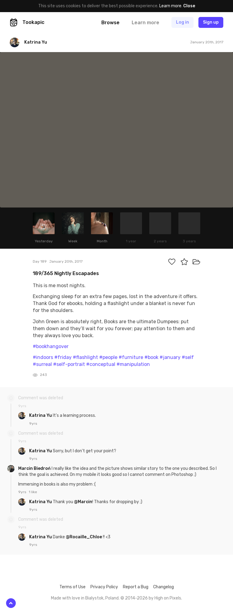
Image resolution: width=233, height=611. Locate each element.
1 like (33, 492)
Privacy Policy (104, 586)
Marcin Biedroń (35, 468)
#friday (63, 357)
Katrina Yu (41, 415)
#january (170, 357)
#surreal (42, 364)
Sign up (211, 22)
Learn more (170, 5)
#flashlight (85, 357)
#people (108, 357)
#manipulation (133, 364)
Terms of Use (72, 586)
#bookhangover (51, 346)
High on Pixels (167, 598)
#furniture (131, 357)
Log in (182, 22)
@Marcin (83, 501)
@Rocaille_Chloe (84, 537)
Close (189, 5)
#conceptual (100, 364)
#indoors (43, 357)
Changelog (163, 586)
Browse (110, 22)
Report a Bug (135, 586)
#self (188, 357)
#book (151, 357)
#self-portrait (69, 364)
